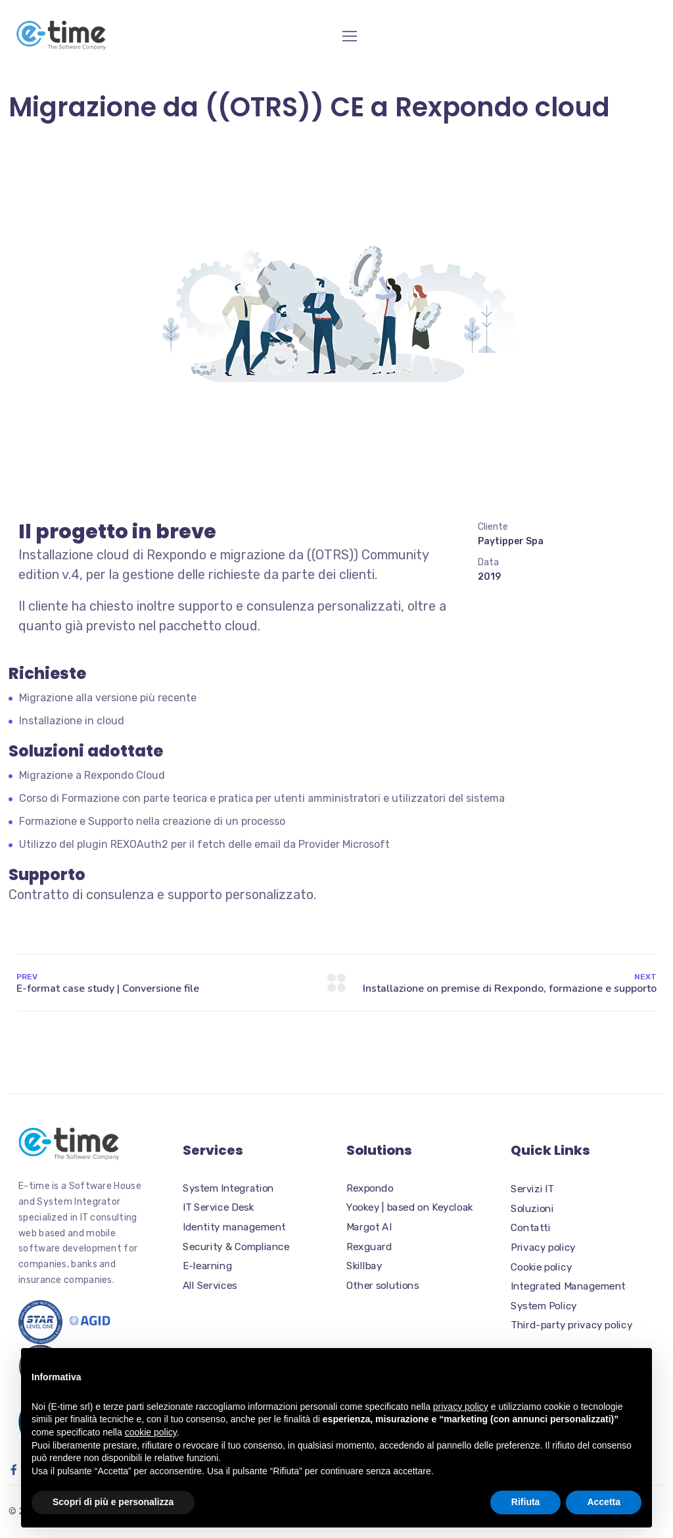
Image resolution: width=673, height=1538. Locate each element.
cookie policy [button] (151, 1432)
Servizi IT (532, 1189)
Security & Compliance (236, 1246)
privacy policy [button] (460, 1406)
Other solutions (382, 1286)
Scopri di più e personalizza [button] (113, 1502)
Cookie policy (541, 1267)
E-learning (207, 1266)
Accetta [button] (603, 1502)
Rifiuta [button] (525, 1502)
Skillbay (364, 1266)
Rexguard (369, 1246)
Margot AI (368, 1227)
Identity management (234, 1227)
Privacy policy (543, 1247)
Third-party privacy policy (571, 1325)
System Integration (228, 1188)
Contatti (531, 1228)
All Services (210, 1286)
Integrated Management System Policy (568, 1296)
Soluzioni (532, 1209)
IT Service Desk (218, 1207)
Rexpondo (369, 1188)
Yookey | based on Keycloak (409, 1207)
